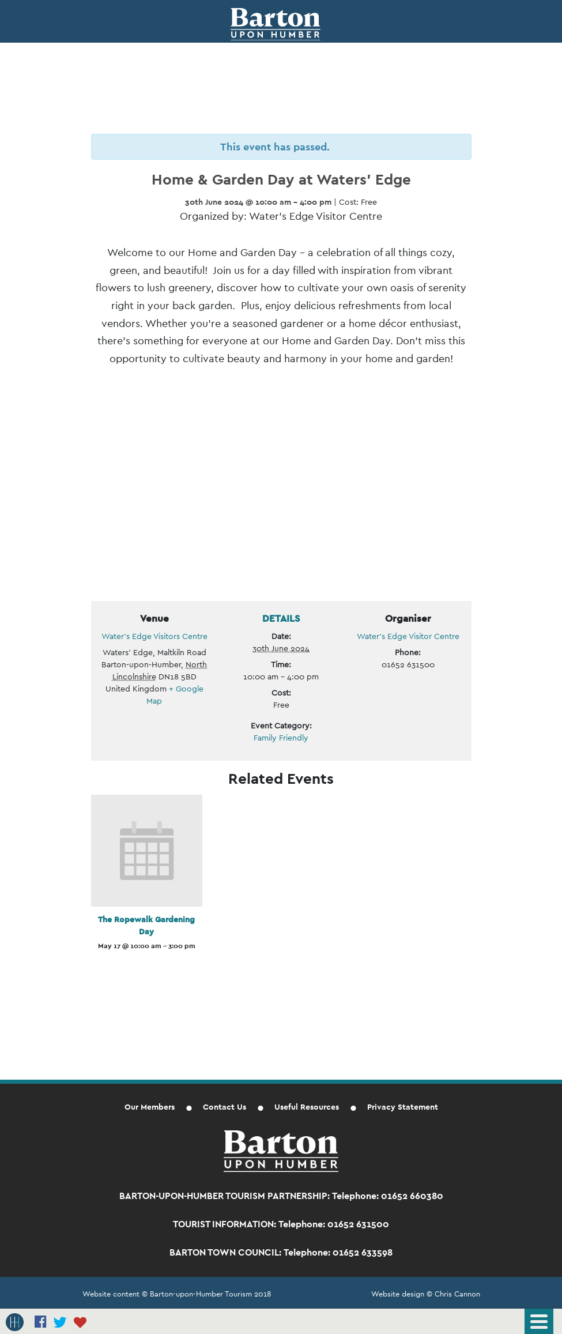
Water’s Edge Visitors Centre (154, 636)
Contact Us (224, 1107)
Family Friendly (281, 737)
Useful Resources (306, 1107)
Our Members (150, 1107)
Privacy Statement (402, 1107)
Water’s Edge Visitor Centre (408, 636)
